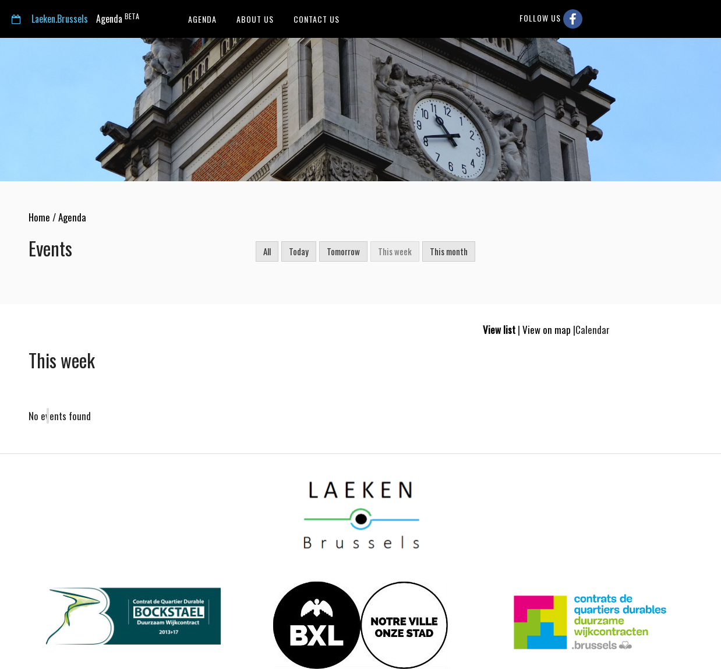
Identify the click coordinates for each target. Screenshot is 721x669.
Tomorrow (343, 251)
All (267, 251)
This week (395, 251)
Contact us (315, 19)
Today (299, 251)
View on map (546, 329)
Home (39, 217)
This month (449, 251)
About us (254, 19)
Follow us (550, 19)
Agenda (75, 18)
